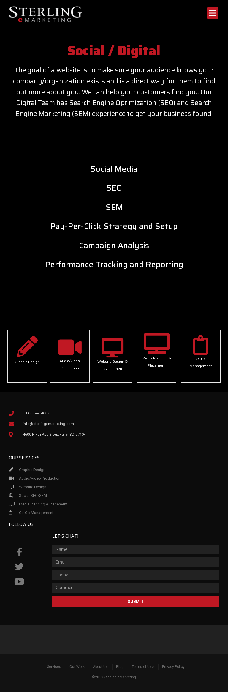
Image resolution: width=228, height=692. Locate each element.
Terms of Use (143, 667)
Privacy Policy (173, 667)
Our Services (24, 458)
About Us (100, 667)
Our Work (77, 667)
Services (54, 667)
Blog (120, 667)
